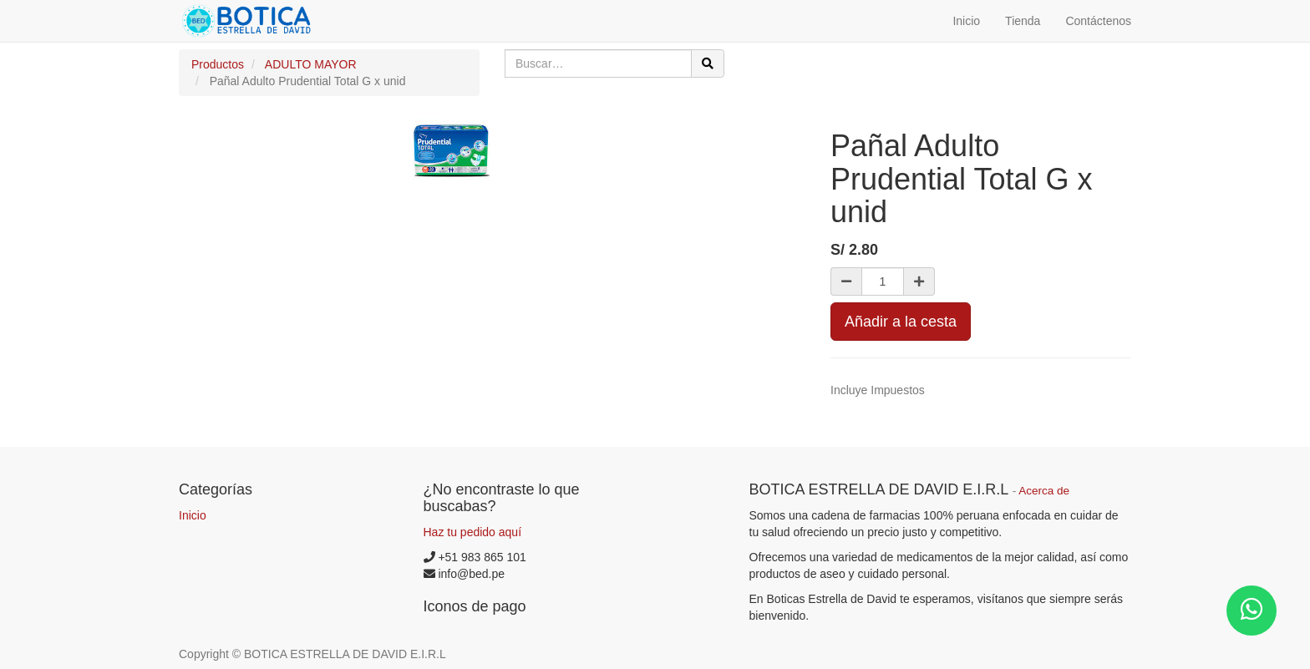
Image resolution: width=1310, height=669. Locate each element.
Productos (217, 64)
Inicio (192, 515)
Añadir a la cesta (901, 321)
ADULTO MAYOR (311, 64)
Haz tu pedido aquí (473, 532)
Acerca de (1043, 490)
